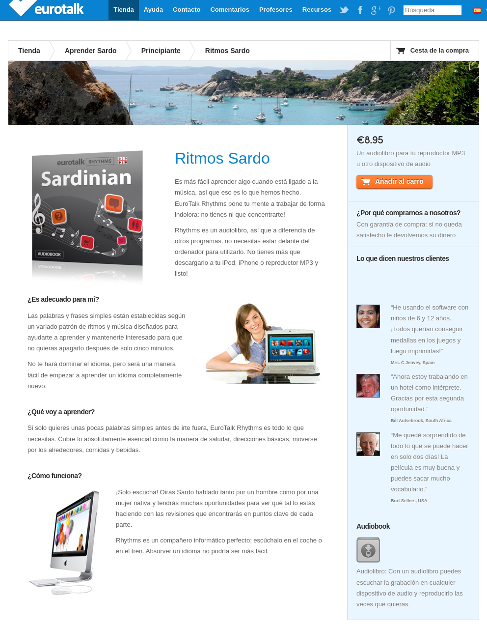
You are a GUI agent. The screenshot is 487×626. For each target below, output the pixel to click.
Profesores (276, 9)
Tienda (123, 9)
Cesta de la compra (439, 50)
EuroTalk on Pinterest (391, 10)
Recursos (316, 9)
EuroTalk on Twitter (344, 10)
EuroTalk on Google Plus (375, 10)
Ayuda (153, 9)
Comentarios (229, 9)
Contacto (186, 9)
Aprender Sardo (91, 51)
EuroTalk (47, 10)
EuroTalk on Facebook (360, 10)
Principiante (161, 51)
